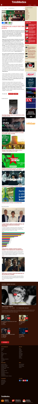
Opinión (26, 19)
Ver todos (5, 342)
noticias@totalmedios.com (29, 402)
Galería (35, 70)
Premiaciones (27, 15)
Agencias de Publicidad (4, 365)
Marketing (2, 369)
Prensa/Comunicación (4, 370)
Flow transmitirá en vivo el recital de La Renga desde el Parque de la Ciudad (30, 25)
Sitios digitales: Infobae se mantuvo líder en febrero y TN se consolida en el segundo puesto (12, 249)
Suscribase (29, 5)
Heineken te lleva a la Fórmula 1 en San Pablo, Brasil (12, 202)
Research (26, 10)
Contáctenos (3, 383)
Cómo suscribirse (3, 381)
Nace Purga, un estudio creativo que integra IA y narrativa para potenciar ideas (30, 41)
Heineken (15, 93)
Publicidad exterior (4, 353)
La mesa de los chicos (22, 321)
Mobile (2, 361)
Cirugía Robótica (21, 334)
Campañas (26, 11)
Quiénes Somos (3, 380)
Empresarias (20, 351)
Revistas (2, 349)
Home (3, 8)
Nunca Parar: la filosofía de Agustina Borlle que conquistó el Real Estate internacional (30, 51)
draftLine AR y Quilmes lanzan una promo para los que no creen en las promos (13, 274)
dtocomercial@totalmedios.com (8, 402)
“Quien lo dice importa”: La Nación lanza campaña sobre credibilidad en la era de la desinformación (30, 48)
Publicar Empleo (21, 365)
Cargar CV (20, 367)
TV (1, 351)
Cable (2, 350)
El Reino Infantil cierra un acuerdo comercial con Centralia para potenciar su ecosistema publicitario (13, 225)
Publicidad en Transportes (4, 359)
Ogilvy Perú (11, 93)
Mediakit (2, 384)
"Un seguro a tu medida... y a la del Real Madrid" (8, 334)
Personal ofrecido (21, 366)
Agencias (26, 14)
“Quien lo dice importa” (29, 68)
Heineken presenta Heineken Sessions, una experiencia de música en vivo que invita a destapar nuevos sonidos (13, 169)
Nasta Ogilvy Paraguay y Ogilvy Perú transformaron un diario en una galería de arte (13, 115)
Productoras (3, 371)
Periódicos (2, 348)
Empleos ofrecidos (21, 364)
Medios (26, 9)
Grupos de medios (3, 368)
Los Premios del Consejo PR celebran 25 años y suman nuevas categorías (30, 35)
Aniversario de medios (4, 366)
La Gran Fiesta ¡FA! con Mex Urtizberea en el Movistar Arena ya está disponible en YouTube (30, 57)
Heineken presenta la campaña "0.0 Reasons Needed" (12, 186)
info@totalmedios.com (18, 402)
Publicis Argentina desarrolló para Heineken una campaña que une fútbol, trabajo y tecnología (13, 133)
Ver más (3, 231)
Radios (2, 352)
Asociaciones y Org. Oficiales (5, 367)
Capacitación (27, 16)
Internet (2, 354)
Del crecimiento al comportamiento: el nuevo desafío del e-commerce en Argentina (30, 38)
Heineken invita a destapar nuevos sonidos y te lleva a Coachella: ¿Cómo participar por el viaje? (12, 151)
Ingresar (34, 5)
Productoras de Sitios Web (4, 372)
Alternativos (3, 360)
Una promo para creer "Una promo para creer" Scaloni (9, 321)
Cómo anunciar (3, 382)
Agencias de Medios (3, 364)
